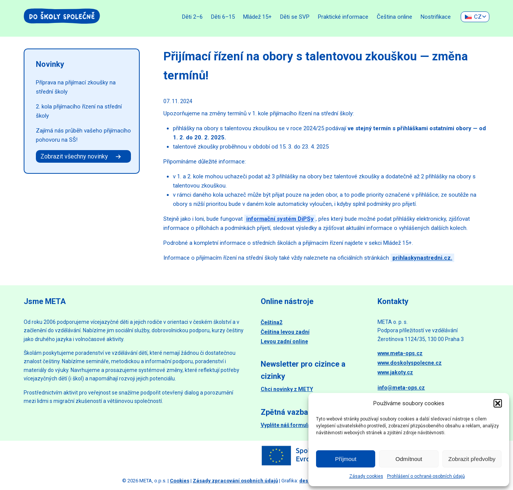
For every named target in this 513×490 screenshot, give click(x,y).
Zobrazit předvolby (471, 459)
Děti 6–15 (223, 16)
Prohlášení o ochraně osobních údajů (426, 476)
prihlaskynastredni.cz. (422, 257)
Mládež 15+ (257, 16)
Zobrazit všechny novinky (81, 156)
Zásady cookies (366, 476)
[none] (475, 16)
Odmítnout (408, 459)
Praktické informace (343, 16)
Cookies (179, 481)
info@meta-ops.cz (401, 388)
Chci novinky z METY (287, 389)
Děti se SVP (295, 16)
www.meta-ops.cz (400, 353)
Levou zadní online (284, 341)
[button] (498, 403)
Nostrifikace (436, 16)
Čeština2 (271, 322)
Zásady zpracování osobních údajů (235, 481)
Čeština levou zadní (285, 332)
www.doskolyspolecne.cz (409, 363)
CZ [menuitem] (478, 16)
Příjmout (346, 459)
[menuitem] (475, 16)
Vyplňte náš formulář (287, 425)
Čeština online (394, 16)
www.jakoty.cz (395, 372)
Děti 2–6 (192, 16)
